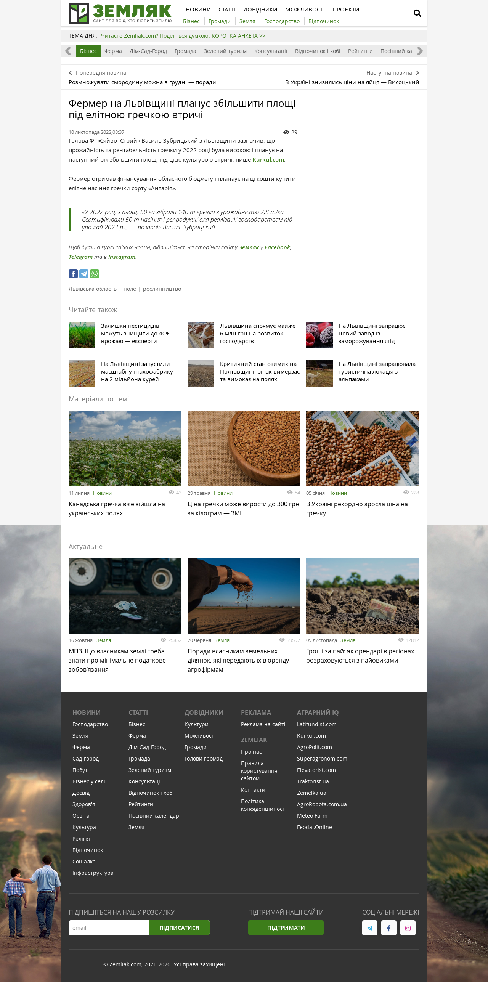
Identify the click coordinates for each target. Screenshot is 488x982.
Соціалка (84, 863)
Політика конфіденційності (264, 806)
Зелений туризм (225, 51)
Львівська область (93, 288)
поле (130, 288)
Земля (103, 640)
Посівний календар (405, 51)
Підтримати (286, 930)
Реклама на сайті (263, 726)
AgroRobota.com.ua (322, 806)
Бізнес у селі (88, 783)
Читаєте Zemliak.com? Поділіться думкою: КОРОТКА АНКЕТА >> (183, 35)
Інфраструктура (93, 874)
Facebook (277, 247)
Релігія (81, 840)
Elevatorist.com (316, 771)
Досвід (81, 794)
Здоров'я (83, 806)
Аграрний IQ (318, 714)
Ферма (113, 51)
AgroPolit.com (314, 749)
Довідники (204, 714)
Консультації (270, 51)
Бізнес (88, 51)
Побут (80, 771)
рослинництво (162, 288)
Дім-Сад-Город (148, 51)
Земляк (249, 247)
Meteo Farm (312, 817)
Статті (138, 714)
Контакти (253, 791)
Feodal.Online (314, 829)
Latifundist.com (317, 726)
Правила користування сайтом (259, 772)
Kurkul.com (268, 160)
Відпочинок (87, 851)
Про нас (251, 753)
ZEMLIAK (254, 742)
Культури (197, 726)
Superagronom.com (322, 760)
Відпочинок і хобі (317, 51)
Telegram (81, 257)
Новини (102, 492)
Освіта (81, 817)
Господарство (90, 726)
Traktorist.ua (313, 783)
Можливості (200, 737)
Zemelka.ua (311, 794)
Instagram (121, 257)
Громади (196, 749)
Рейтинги (360, 51)
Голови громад (204, 760)
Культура (84, 829)
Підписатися (179, 929)
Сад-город (85, 760)
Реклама (256, 714)
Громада (185, 51)
